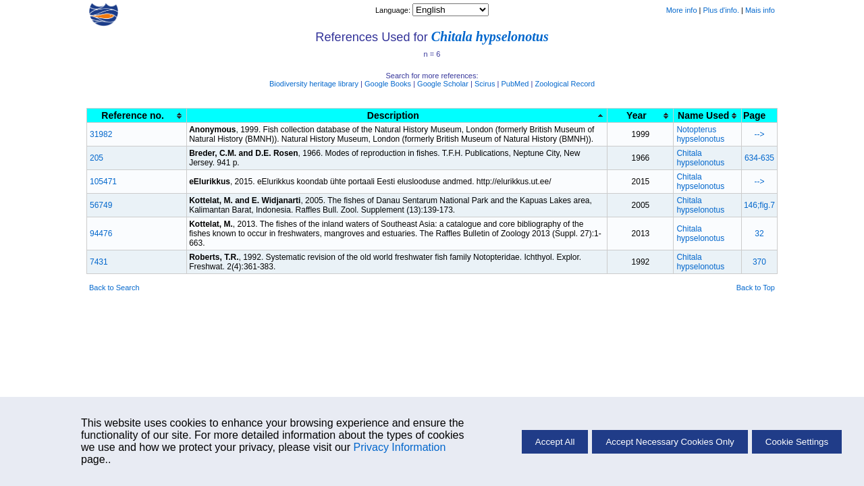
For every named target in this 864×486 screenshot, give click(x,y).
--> (759, 134)
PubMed (515, 84)
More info (681, 10)
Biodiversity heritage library (313, 84)
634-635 (759, 158)
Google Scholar (442, 84)
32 (759, 233)
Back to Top (755, 288)
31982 (101, 134)
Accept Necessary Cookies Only (669, 442)
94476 (101, 233)
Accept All (555, 442)
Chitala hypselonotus (490, 36)
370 (759, 262)
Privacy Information (399, 447)
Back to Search (114, 288)
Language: (393, 10)
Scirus (485, 84)
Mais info (760, 10)
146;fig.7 (759, 205)
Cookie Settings (796, 442)
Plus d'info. (721, 10)
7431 (99, 262)
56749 (101, 205)
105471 (103, 181)
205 (96, 158)
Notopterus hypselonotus (700, 134)
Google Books (387, 84)
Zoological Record (565, 84)
